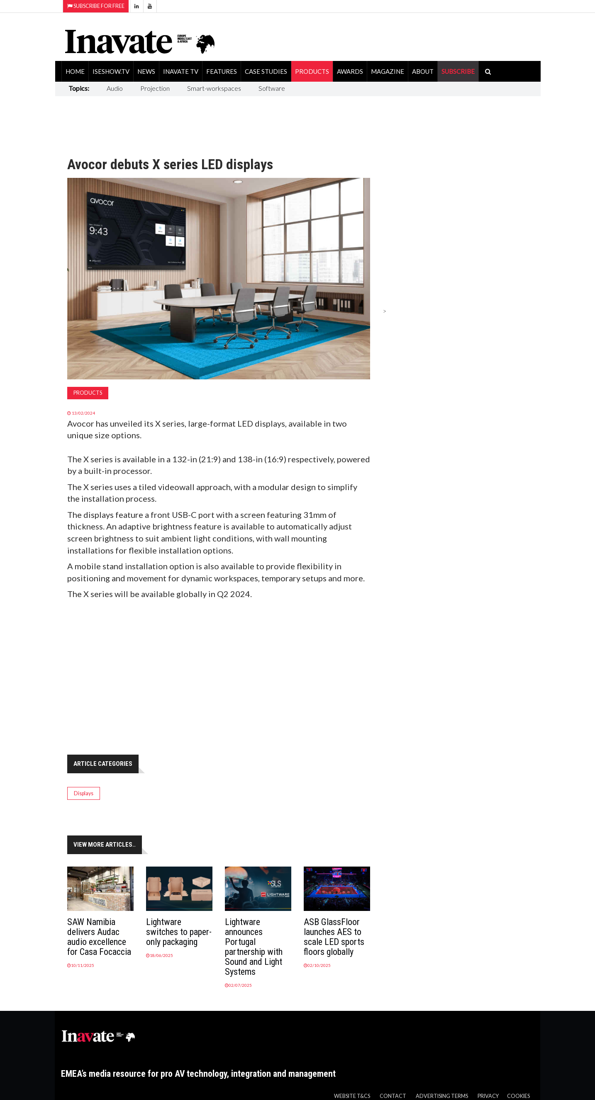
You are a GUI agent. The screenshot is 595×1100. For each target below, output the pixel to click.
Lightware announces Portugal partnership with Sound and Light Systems (254, 947)
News (146, 71)
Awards (350, 71)
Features (221, 71)
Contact (393, 1096)
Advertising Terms (442, 1096)
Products (312, 71)
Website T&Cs (352, 1096)
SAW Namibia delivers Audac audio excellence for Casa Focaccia (99, 937)
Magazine (387, 71)
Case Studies (266, 71)
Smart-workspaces (214, 88)
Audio (115, 88)
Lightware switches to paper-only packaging (179, 932)
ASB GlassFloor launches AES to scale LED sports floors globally (334, 937)
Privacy (488, 1096)
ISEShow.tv (111, 71)
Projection (155, 88)
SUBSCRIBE (458, 71)
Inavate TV (180, 71)
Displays (83, 793)
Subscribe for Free (95, 6)
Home (75, 71)
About (423, 71)
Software (271, 88)
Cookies (518, 1096)
